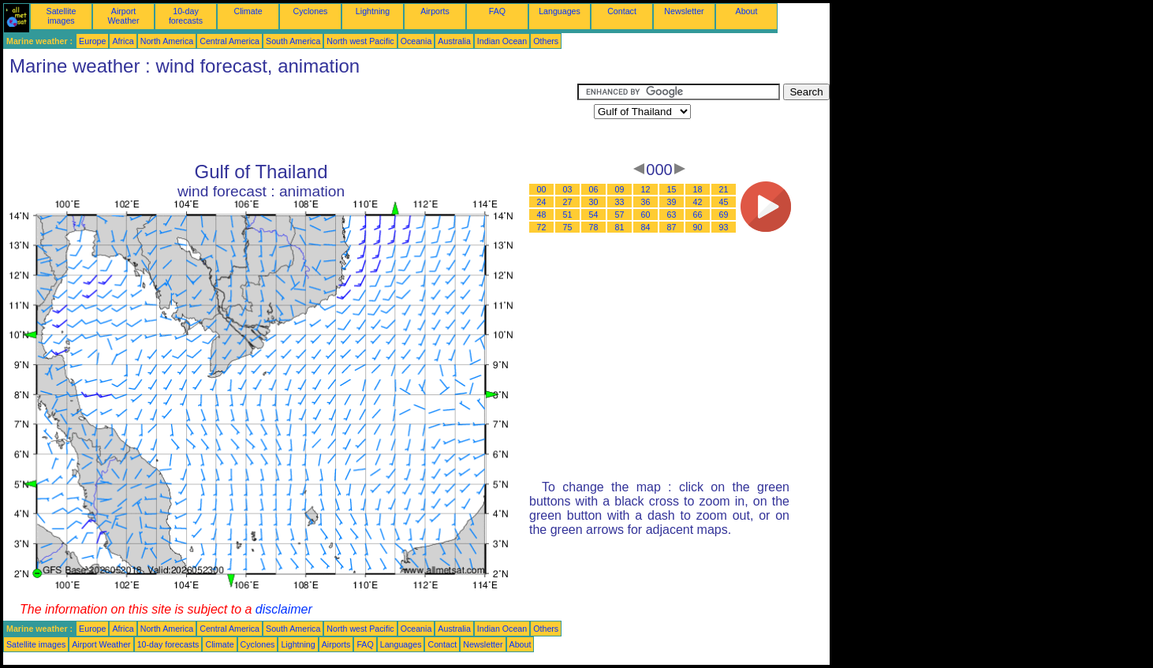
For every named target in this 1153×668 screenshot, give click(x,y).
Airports (435, 11)
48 (542, 214)
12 (646, 189)
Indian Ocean (502, 41)
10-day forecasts (186, 15)
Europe (92, 41)
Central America (229, 41)
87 (672, 227)
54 (594, 214)
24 (542, 202)
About (747, 11)
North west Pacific (360, 41)
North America (167, 41)
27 (568, 202)
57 (620, 214)
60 (646, 214)
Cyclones (310, 11)
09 (620, 189)
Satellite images (61, 15)
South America (293, 41)
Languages (559, 11)
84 (646, 227)
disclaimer (284, 609)
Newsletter (683, 11)
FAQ (497, 11)
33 (620, 202)
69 (724, 214)
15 (672, 189)
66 (698, 214)
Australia (454, 41)
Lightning (373, 11)
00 (542, 189)
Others (545, 41)
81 (620, 227)
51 (568, 214)
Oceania (416, 41)
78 (594, 227)
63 (672, 214)
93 (724, 227)
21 (724, 189)
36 (646, 202)
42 (698, 202)
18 (698, 189)
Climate (247, 11)
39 (672, 202)
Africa (122, 41)
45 (724, 202)
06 (594, 189)
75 (568, 227)
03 (568, 189)
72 (542, 227)
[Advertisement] (290, 119)
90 (698, 227)
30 (594, 202)
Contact (621, 11)
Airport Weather (123, 15)
